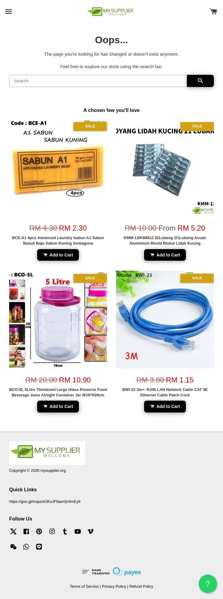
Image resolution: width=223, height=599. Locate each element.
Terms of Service (84, 586)
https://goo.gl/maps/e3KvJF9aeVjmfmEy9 (44, 501)
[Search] (98, 81)
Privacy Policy (114, 586)
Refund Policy (141, 586)
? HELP (208, 586)
